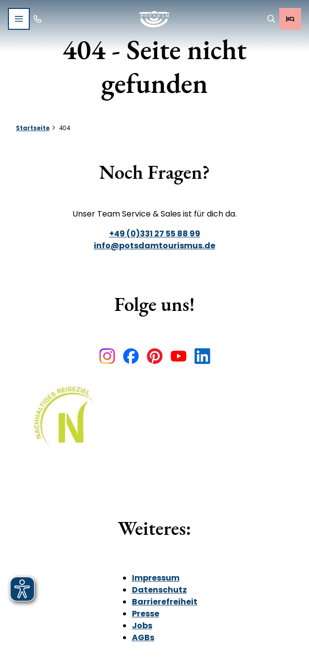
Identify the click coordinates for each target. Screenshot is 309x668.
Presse (145, 613)
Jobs (142, 625)
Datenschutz (159, 589)
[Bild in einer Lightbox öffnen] (68, 424)
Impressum (156, 578)
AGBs (143, 637)
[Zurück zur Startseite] (154, 19)
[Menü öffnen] (19, 19)
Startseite (33, 128)
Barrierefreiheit (164, 601)
